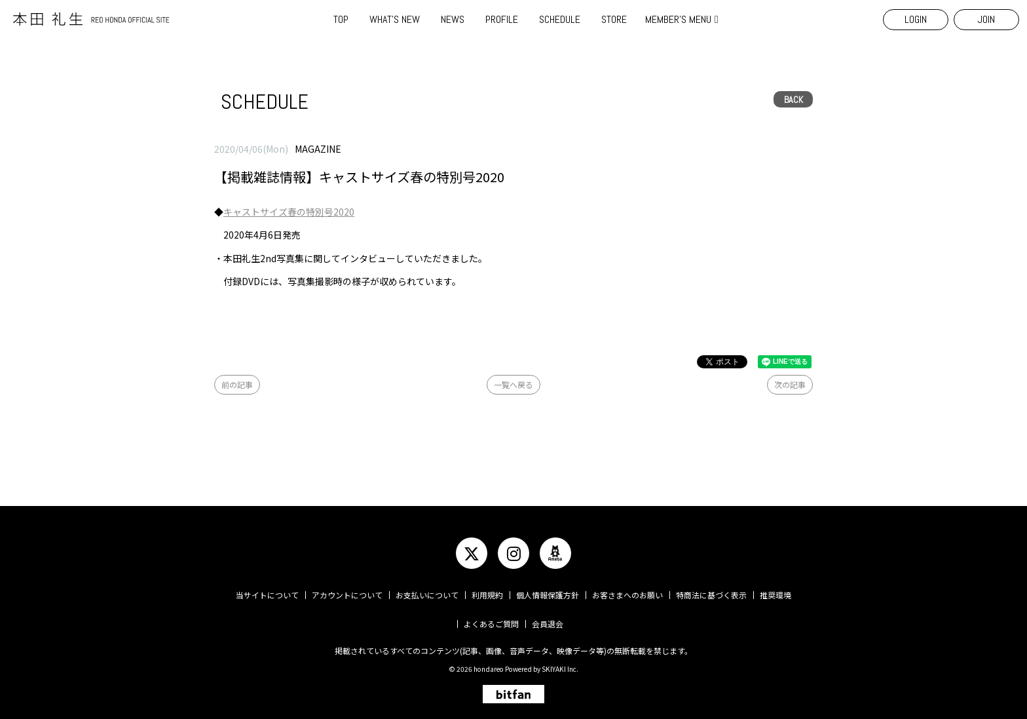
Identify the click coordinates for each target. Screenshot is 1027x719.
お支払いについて (427, 594)
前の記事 (237, 384)
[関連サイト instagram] (513, 553)
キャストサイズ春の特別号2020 (288, 211)
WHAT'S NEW (394, 19)
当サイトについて (267, 594)
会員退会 (547, 623)
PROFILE (501, 19)
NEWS (452, 19)
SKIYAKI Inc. (560, 669)
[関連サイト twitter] (471, 553)
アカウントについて (347, 594)
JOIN (986, 19)
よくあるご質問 (491, 623)
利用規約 (487, 594)
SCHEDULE (559, 19)
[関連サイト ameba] (555, 553)
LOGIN (916, 19)
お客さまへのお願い (627, 594)
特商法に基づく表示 (711, 594)
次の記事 (790, 384)
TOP (340, 19)
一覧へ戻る (513, 384)
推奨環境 (775, 594)
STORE (614, 19)
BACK (793, 100)
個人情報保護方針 (547, 594)
